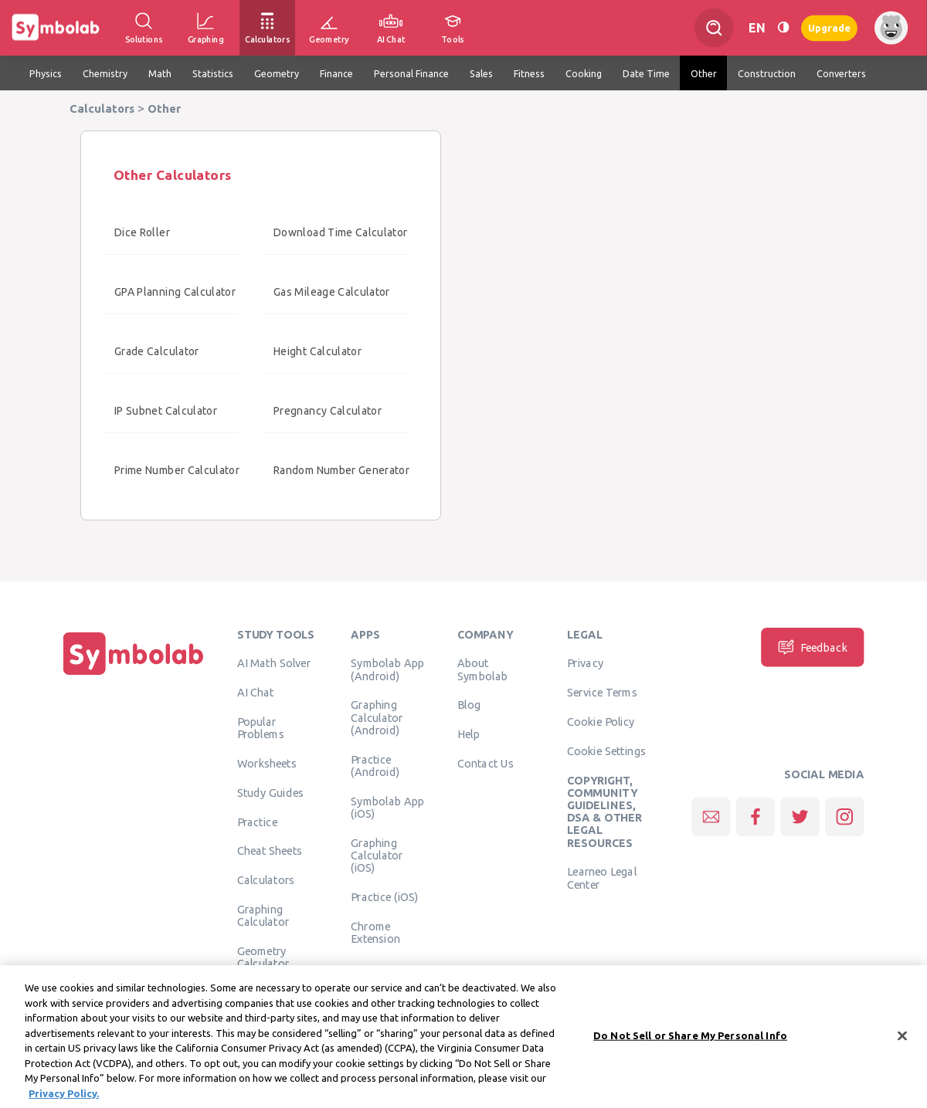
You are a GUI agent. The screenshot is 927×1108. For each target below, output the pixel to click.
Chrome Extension (375, 932)
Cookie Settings (606, 750)
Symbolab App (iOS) (387, 807)
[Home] (133, 675)
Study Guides (270, 792)
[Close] (902, 1042)
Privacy (585, 663)
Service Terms (602, 692)
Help (468, 734)
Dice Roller (142, 232)
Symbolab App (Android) (387, 669)
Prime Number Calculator (176, 470)
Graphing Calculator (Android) (377, 718)
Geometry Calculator (263, 956)
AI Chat (255, 692)
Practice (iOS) (384, 896)
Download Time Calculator (340, 232)
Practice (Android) (375, 765)
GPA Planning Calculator (175, 292)
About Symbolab (482, 669)
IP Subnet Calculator (165, 411)
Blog (468, 705)
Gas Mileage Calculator (331, 292)
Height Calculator (317, 351)
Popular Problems (260, 727)
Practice (257, 821)
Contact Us (485, 763)
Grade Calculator (156, 351)
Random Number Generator (341, 470)
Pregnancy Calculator (327, 411)
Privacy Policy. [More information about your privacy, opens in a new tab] (64, 1099)
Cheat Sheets (270, 851)
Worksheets (267, 763)
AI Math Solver (274, 663)
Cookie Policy (600, 721)
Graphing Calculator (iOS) (377, 855)
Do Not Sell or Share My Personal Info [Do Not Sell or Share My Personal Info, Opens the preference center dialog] (690, 1041)
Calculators (266, 880)
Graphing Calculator (263, 915)
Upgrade (829, 27)
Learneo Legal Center (602, 878)
